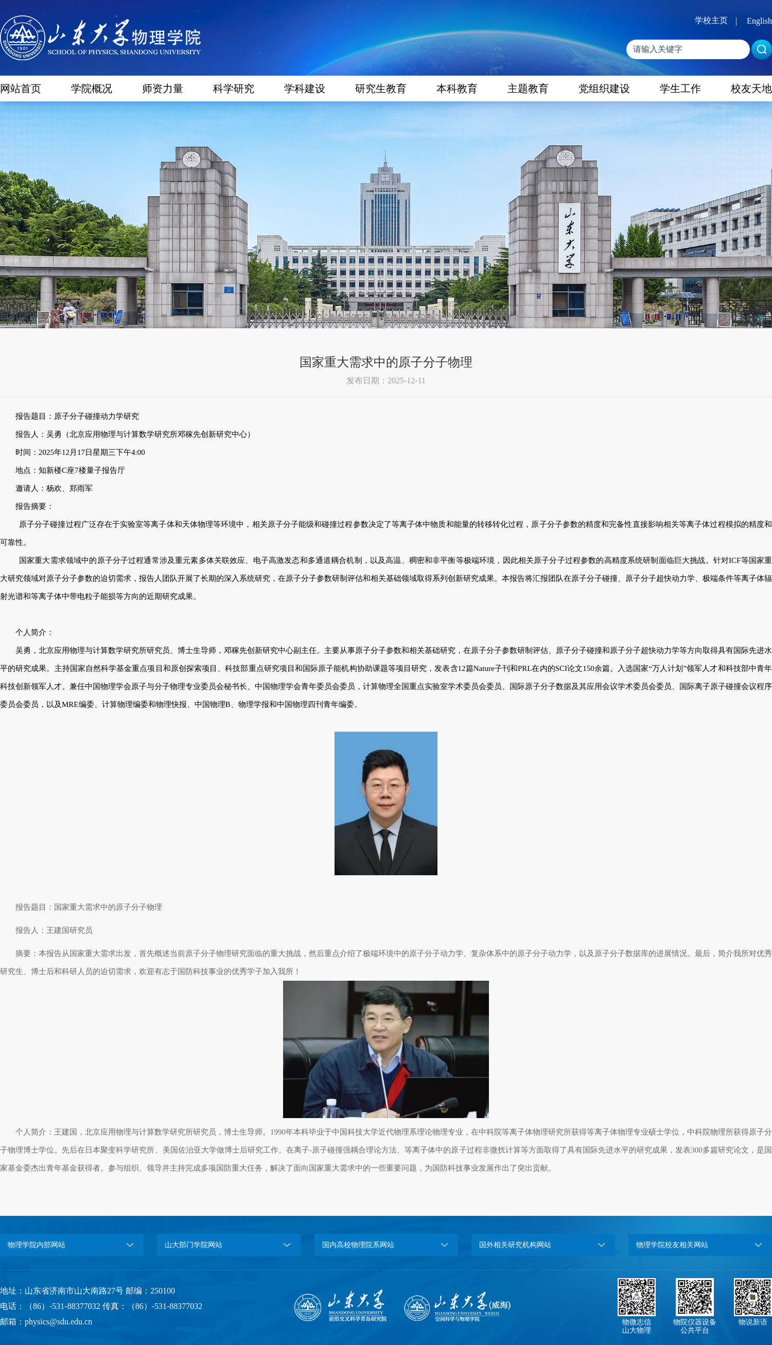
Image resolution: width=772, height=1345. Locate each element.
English (759, 20)
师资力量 (162, 88)
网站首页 (20, 88)
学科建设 (304, 88)
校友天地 (751, 88)
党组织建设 (604, 88)
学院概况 (91, 88)
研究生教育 (381, 88)
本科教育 (457, 88)
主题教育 (528, 88)
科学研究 (233, 88)
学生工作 (680, 88)
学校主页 (711, 20)
